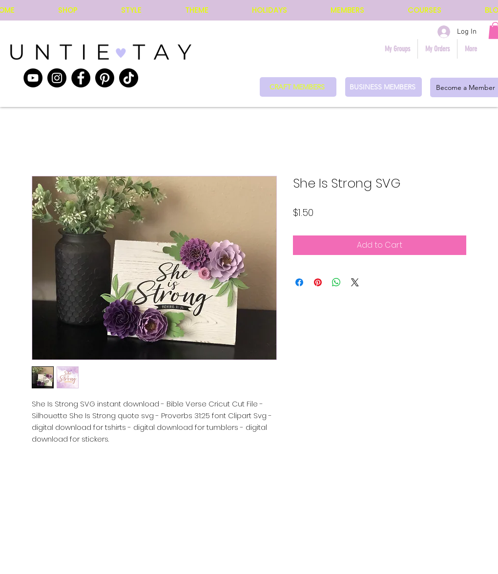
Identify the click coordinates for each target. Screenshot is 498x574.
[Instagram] (56, 77)
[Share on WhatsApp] (336, 282)
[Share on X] (355, 282)
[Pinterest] (104, 77)
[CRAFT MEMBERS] (298, 87)
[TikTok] (128, 77)
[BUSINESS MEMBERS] (383, 87)
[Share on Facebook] (299, 282)
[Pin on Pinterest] (318, 282)
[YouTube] (32, 77)
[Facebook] (80, 77)
